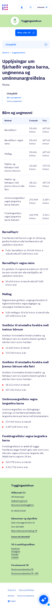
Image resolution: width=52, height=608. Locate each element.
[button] (21, 7)
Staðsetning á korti (19, 501)
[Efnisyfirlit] (26, 44)
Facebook (15, 548)
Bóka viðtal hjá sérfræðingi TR (24, 531)
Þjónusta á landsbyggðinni (22, 505)
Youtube (14, 554)
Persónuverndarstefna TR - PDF (25, 573)
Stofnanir (11, 596)
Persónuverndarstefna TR (22, 569)
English (13, 601)
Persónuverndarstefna (25, 596)
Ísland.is (12, 590)
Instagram (15, 551)
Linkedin (15, 557)
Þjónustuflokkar (26, 590)
